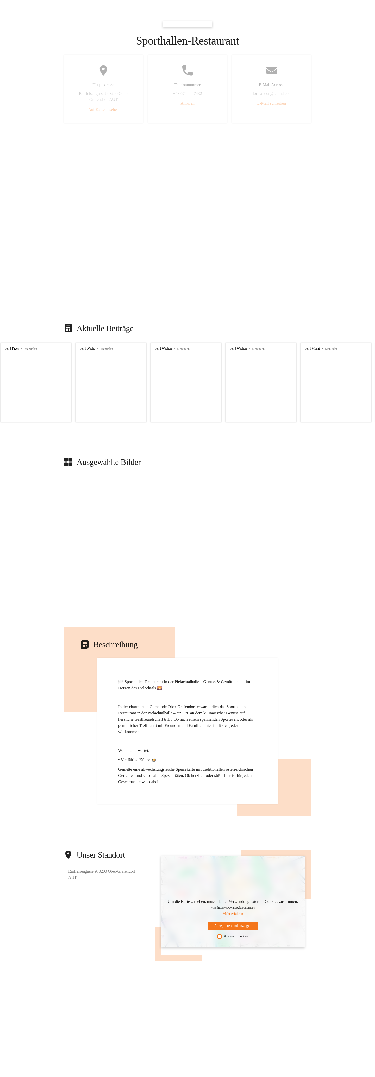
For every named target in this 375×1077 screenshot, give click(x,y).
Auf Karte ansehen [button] (103, 109)
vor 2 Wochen (163, 348)
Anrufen (187, 103)
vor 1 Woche (87, 348)
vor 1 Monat (312, 348)
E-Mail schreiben (271, 103)
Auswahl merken (232, 936)
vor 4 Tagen (12, 348)
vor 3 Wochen (238, 348)
